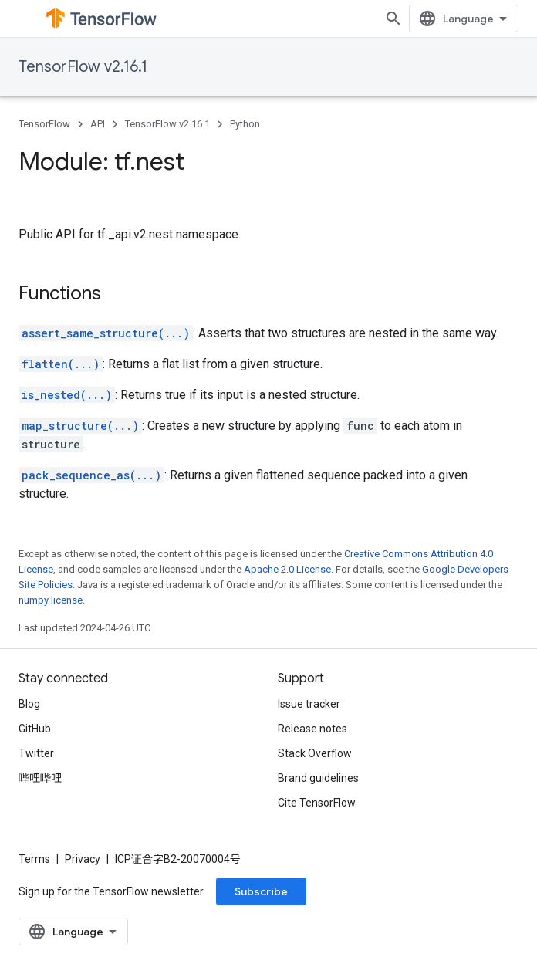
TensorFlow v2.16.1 (83, 66)
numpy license (51, 600)
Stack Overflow (315, 753)
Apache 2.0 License (287, 569)
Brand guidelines (318, 778)
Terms (34, 859)
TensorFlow (44, 124)
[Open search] (393, 18)
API (97, 124)
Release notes (312, 728)
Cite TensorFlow (317, 803)
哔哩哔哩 (40, 778)
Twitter (36, 753)
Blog (29, 704)
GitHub (35, 728)
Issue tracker (309, 704)
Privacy (82, 859)
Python (245, 124)
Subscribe (261, 891)
